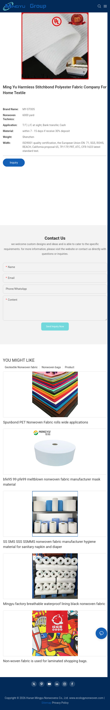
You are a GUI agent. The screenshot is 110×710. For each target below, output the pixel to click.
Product (69, 367)
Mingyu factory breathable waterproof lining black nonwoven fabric (54, 604)
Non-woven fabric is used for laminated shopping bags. (45, 661)
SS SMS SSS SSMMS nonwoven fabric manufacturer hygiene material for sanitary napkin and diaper (49, 544)
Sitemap (46, 702)
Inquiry (14, 162)
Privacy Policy (60, 702)
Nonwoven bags (51, 367)
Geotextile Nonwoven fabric (21, 367)
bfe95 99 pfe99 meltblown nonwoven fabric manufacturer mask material (51, 481)
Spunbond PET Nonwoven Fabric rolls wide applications (45, 422)
